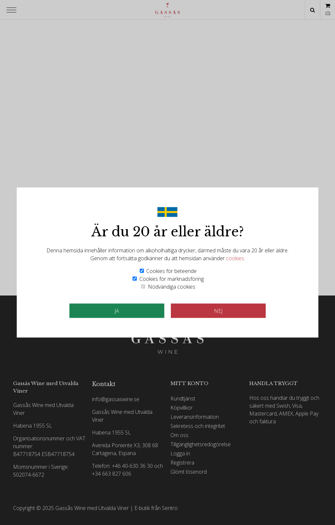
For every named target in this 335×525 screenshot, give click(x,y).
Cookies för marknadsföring (171, 278)
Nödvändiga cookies (171, 286)
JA (117, 310)
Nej (218, 310)
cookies (235, 258)
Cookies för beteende (171, 271)
